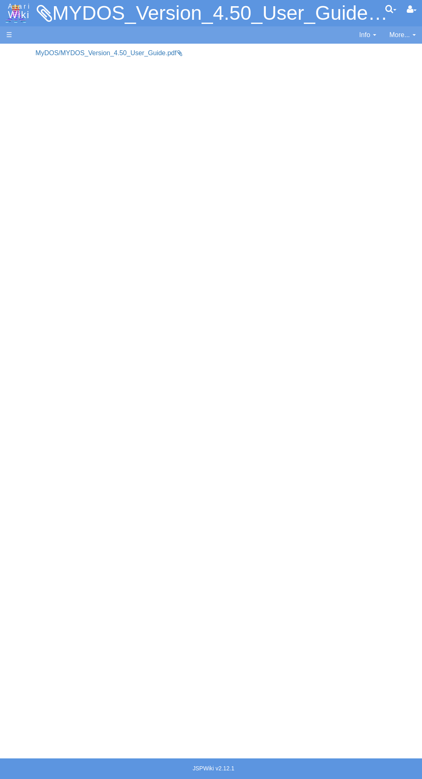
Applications (24, 94)
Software (19, 80)
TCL (29, 333)
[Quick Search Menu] (390, 9)
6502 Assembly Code (54, 394)
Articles (17, 52)
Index (14, 178)
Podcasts (19, 532)
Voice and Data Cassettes (44, 438)
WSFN (32, 342)
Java (30, 258)
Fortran (33, 249)
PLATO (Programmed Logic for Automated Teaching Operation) (37, 509)
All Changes (24, 150)
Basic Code (39, 403)
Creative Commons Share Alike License (40, 729)
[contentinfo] (367, 35)
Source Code (42, 384)
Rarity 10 (19, 682)
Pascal (32, 295)
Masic (31, 286)
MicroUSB (21, 136)
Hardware (20, 66)
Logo (30, 277)
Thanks (17, 672)
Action (32, 201)
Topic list (18, 122)
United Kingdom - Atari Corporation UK (48, 650)
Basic (31, 220)
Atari (17, 11)
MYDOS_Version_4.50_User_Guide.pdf (226, 13)
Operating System (49, 375)
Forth (30, 239)
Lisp (29, 267)
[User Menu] (411, 9)
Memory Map (25, 108)
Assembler (38, 211)
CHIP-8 (33, 352)
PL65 (30, 314)
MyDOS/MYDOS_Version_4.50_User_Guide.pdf (166, 52)
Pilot (29, 305)
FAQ (12, 164)
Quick (31, 324)
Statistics (19, 691)
